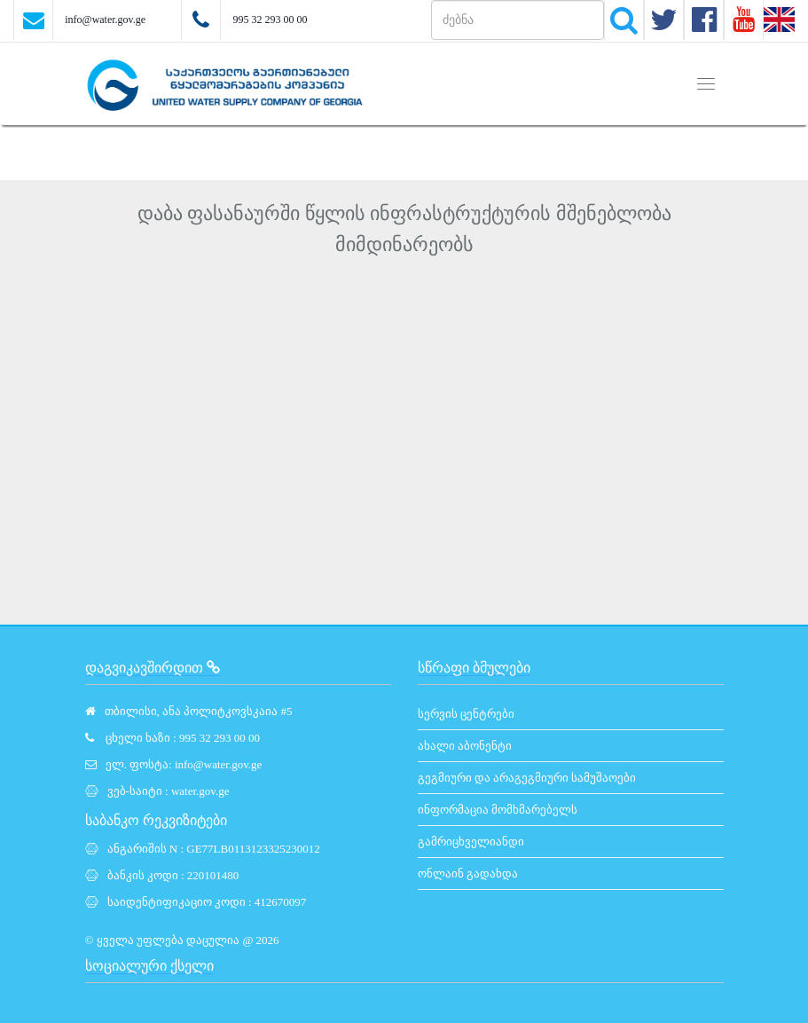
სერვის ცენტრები (466, 713)
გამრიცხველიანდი (471, 841)
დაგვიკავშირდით (152, 667)
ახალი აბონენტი (465, 745)
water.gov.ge (200, 791)
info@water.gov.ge (105, 19)
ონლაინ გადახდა (468, 873)
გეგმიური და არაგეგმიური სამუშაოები (527, 777)
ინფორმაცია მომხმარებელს (497, 809)
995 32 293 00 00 (269, 19)
